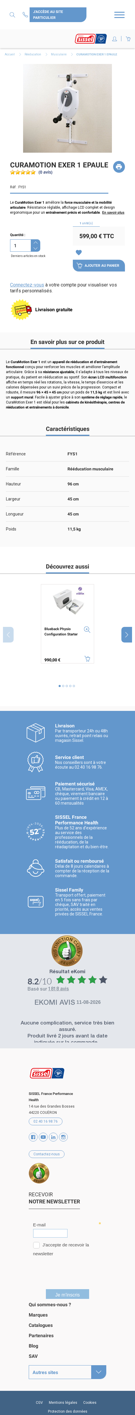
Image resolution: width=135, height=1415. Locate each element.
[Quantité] (20, 245)
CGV (39, 1403)
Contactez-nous (26, 14)
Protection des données (67, 1411)
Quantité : (17, 235)
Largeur (13, 499)
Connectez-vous (27, 285)
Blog (33, 1346)
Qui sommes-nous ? (50, 1304)
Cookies (90, 1403)
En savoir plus (113, 212)
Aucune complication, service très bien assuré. (67, 1026)
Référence (16, 454)
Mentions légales (63, 1403)
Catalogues (41, 1325)
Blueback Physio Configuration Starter (61, 631)
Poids (11, 529)
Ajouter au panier (97, 265)
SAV (33, 1356)
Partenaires (41, 1335)
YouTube (43, 1137)
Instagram (63, 1137)
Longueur (15, 514)
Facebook (33, 1137)
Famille (12, 469)
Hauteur (13, 484)
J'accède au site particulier (48, 15)
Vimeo (53, 1137)
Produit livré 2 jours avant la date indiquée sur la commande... (67, 1039)
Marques (38, 1315)
